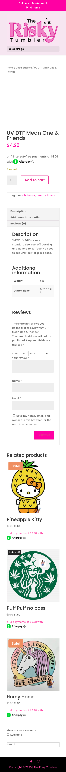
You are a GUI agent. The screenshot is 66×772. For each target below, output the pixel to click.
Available (16, 735)
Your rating (20, 353)
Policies (24, 3)
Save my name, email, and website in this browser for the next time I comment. (31, 420)
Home (10, 67)
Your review (20, 358)
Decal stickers (24, 67)
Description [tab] (18, 211)
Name (17, 381)
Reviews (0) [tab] (18, 223)
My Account (39, 3)
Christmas (29, 195)
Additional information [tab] (25, 217)
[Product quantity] (12, 180)
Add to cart (35, 179)
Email (16, 398)
